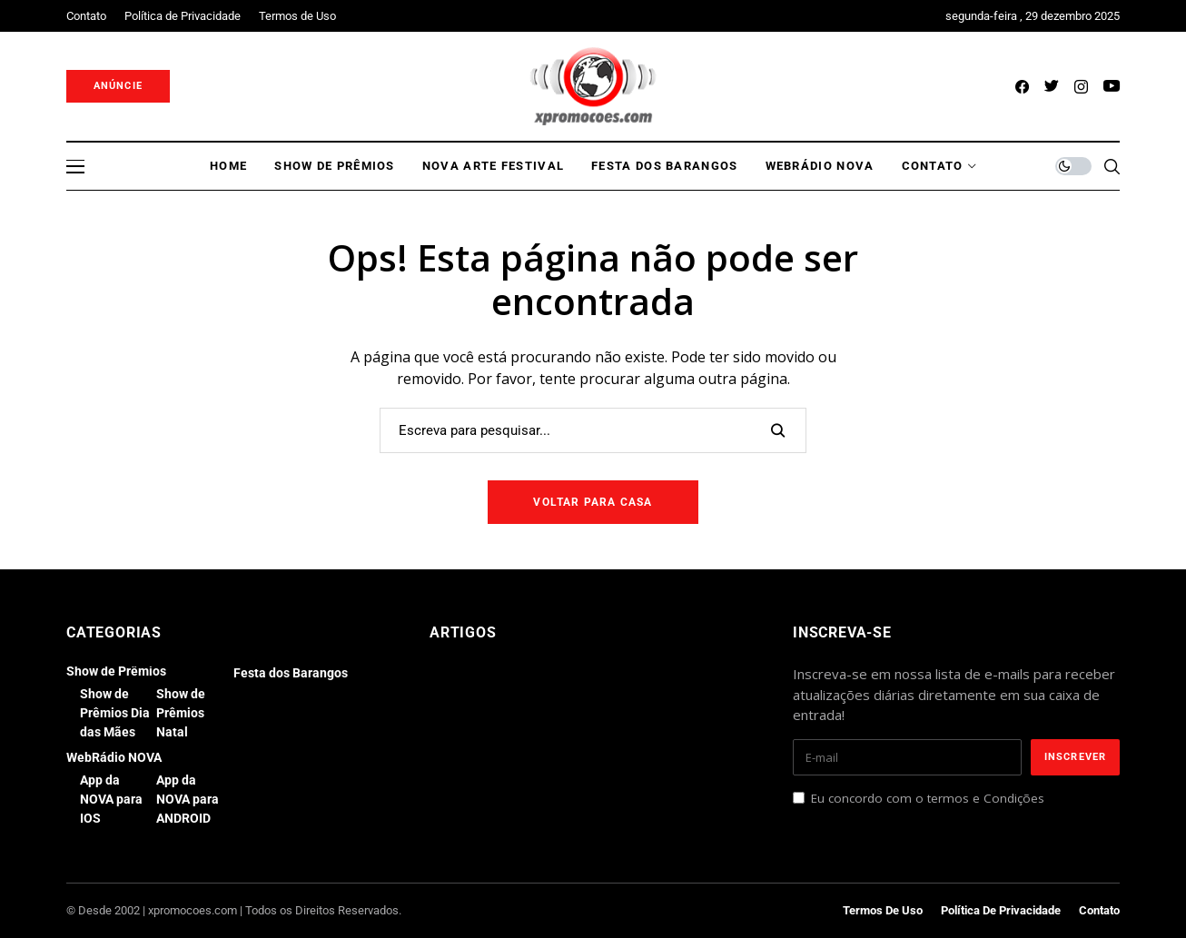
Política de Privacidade (1001, 910)
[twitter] (1051, 87)
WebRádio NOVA (114, 757)
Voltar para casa (592, 502)
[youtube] (1111, 87)
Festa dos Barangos (290, 673)
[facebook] (1022, 87)
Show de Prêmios (116, 671)
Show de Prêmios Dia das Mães (115, 712)
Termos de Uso (883, 910)
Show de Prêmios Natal (180, 712)
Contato (1099, 910)
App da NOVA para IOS (111, 799)
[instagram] (1081, 87)
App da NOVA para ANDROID (187, 799)
